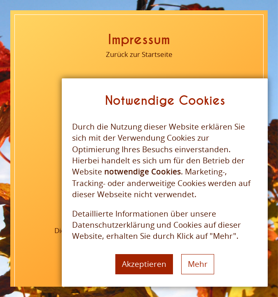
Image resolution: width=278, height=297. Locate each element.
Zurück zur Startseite (139, 54)
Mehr (198, 264)
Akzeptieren (144, 264)
